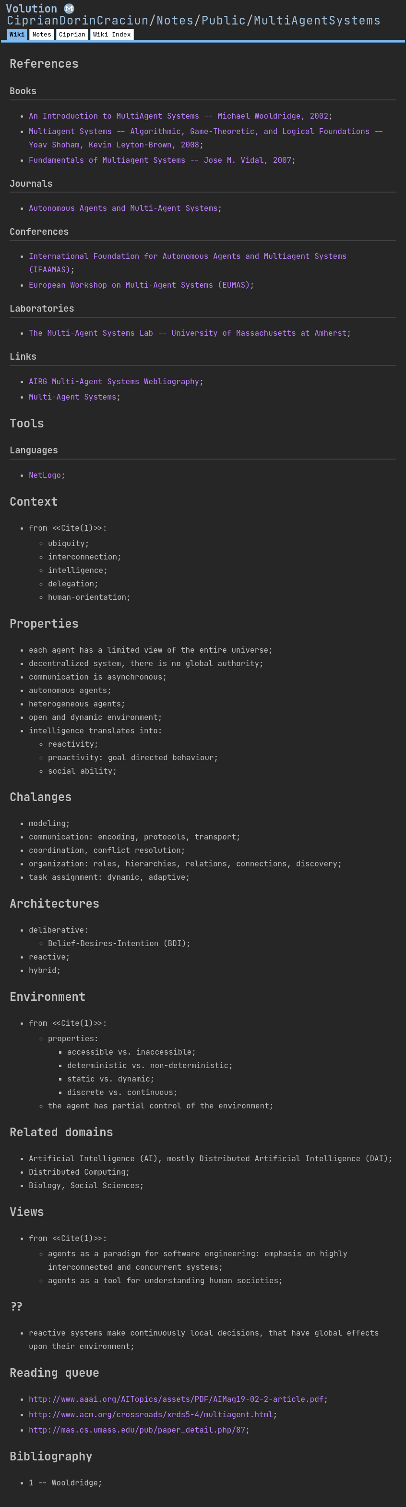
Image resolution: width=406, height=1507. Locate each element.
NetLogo (45, 475)
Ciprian (72, 34)
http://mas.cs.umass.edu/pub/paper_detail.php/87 (137, 1430)
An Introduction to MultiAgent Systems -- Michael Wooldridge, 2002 (178, 116)
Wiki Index (112, 34)
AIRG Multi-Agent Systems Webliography (114, 382)
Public (224, 20)
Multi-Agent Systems (72, 397)
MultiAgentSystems (317, 20)
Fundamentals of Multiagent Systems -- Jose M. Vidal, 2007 (160, 160)
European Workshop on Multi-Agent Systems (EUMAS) (139, 285)
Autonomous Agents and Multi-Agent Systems (123, 208)
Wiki (17, 34)
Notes (175, 20)
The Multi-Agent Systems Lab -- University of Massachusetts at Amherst (187, 333)
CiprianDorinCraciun (78, 20)
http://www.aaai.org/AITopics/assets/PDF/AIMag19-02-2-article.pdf (176, 1399)
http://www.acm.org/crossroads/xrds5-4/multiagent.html (151, 1415)
